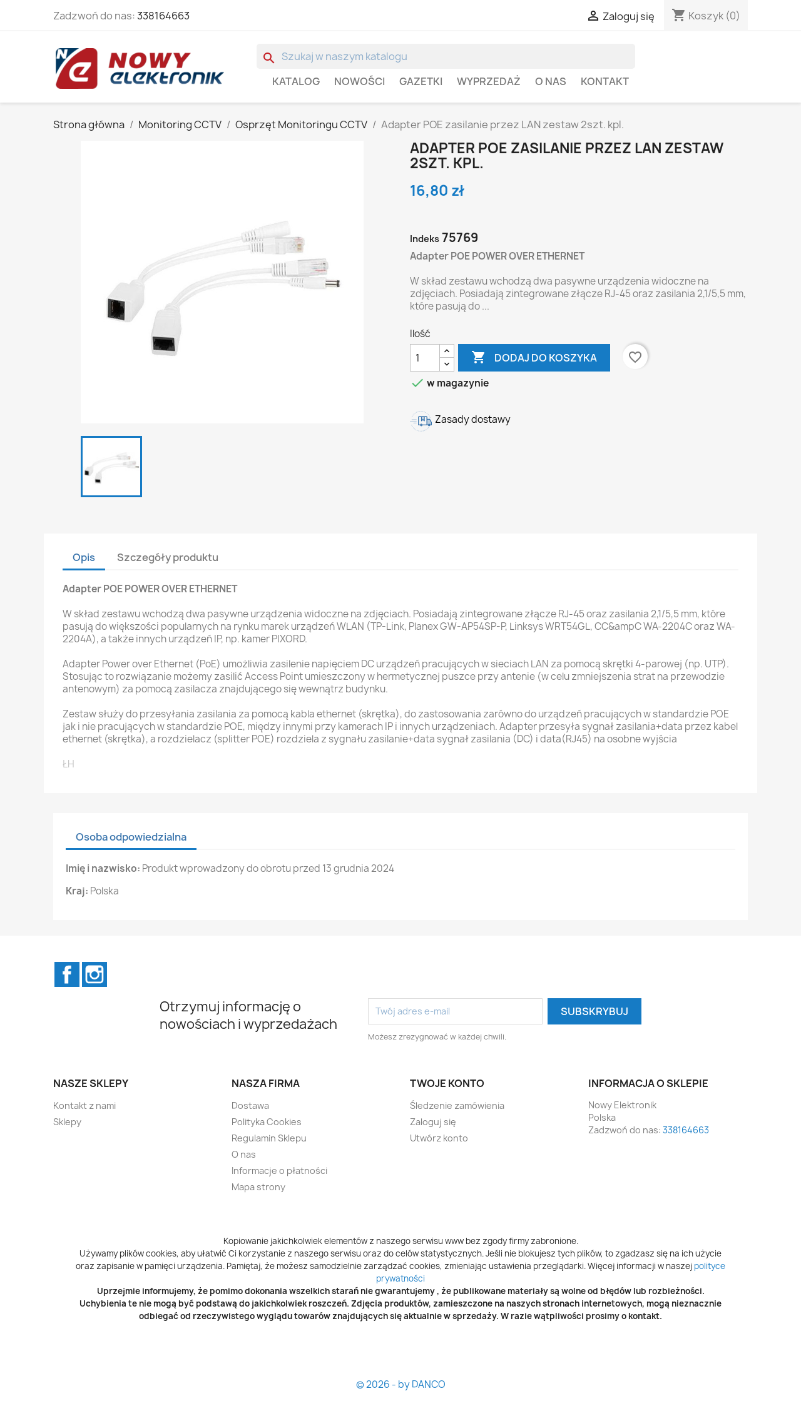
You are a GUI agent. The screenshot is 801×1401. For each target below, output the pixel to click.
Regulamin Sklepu (269, 1138)
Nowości (359, 81)
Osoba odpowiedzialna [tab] (131, 837)
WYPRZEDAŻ (489, 81)
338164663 (163, 16)
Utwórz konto (439, 1138)
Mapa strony (258, 1187)
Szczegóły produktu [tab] (167, 557)
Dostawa (250, 1105)
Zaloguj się (433, 1122)
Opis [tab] (84, 557)
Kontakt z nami (84, 1105)
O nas (550, 81)
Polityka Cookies (267, 1122)
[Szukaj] (446, 56)
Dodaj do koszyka (534, 358)
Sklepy (67, 1122)
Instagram (94, 974)
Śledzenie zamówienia (457, 1105)
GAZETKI (420, 81)
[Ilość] (425, 358)
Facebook (66, 974)
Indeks (424, 239)
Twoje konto (447, 1083)
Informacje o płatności (279, 1170)
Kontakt (605, 81)
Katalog (296, 81)
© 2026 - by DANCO (401, 1384)
